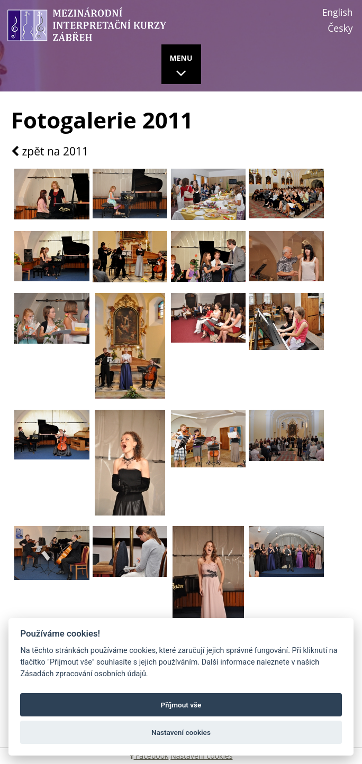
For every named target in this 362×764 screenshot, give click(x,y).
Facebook (149, 756)
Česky (340, 28)
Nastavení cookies (201, 756)
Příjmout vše (181, 705)
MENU (181, 67)
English (337, 12)
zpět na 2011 (49, 151)
